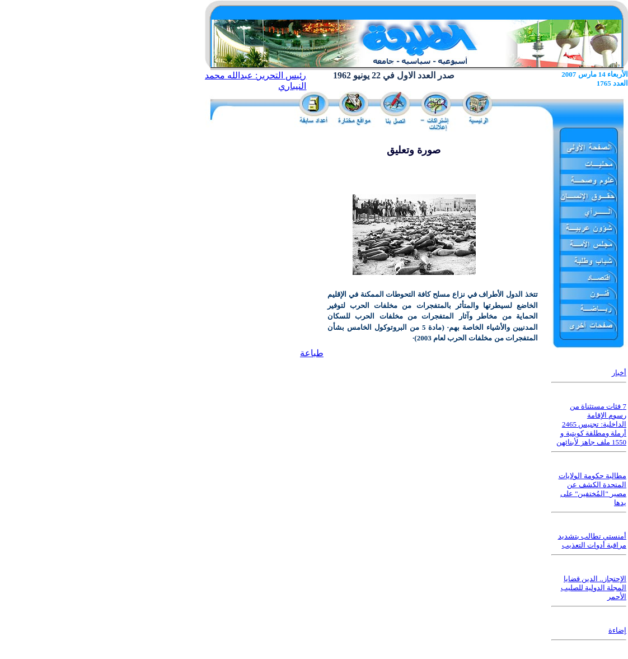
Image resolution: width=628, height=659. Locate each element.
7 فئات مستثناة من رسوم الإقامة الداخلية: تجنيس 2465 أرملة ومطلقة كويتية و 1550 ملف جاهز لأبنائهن (591, 424)
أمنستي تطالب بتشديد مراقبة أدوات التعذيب (592, 540)
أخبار (619, 372)
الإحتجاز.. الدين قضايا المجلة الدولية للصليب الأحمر (594, 587)
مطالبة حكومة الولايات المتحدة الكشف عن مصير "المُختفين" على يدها (593, 489)
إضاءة (617, 630)
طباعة (312, 353)
